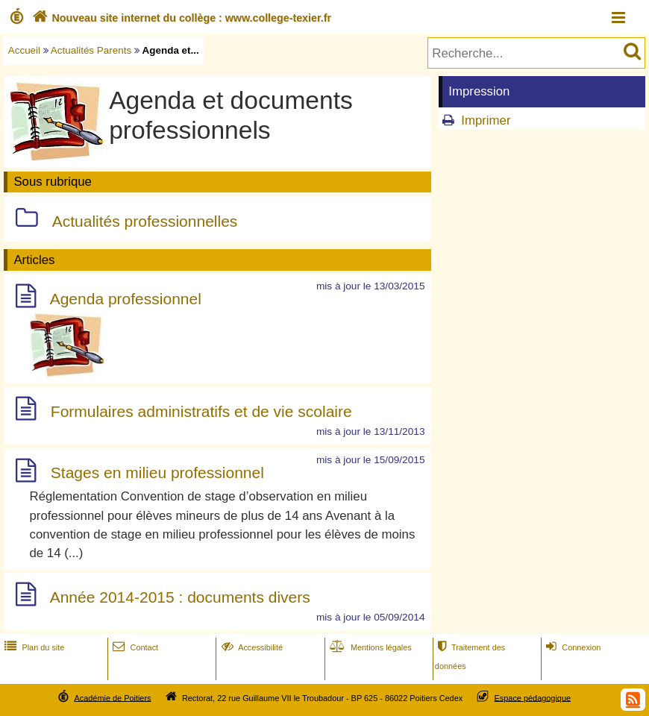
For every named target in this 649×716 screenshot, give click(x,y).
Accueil (24, 50)
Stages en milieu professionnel (157, 473)
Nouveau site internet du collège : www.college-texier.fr (180, 18)
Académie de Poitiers (112, 697)
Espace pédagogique (533, 697)
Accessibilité (251, 647)
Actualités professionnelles (145, 221)
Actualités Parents (91, 50)
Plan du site (32, 647)
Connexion (572, 647)
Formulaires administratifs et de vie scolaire (201, 411)
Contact (134, 647)
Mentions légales (369, 647)
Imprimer (485, 120)
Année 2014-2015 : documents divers (180, 597)
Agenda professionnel (125, 298)
